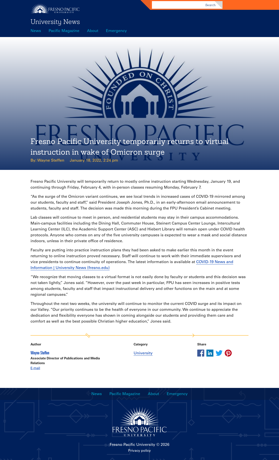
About (92, 31)
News (36, 31)
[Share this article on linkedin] (209, 353)
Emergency (116, 31)
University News (55, 21)
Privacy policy (139, 450)
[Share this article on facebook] (200, 353)
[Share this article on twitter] (219, 353)
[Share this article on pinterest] (228, 353)
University (143, 353)
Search (210, 5)
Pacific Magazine (64, 31)
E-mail (35, 368)
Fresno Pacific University (132, 444)
